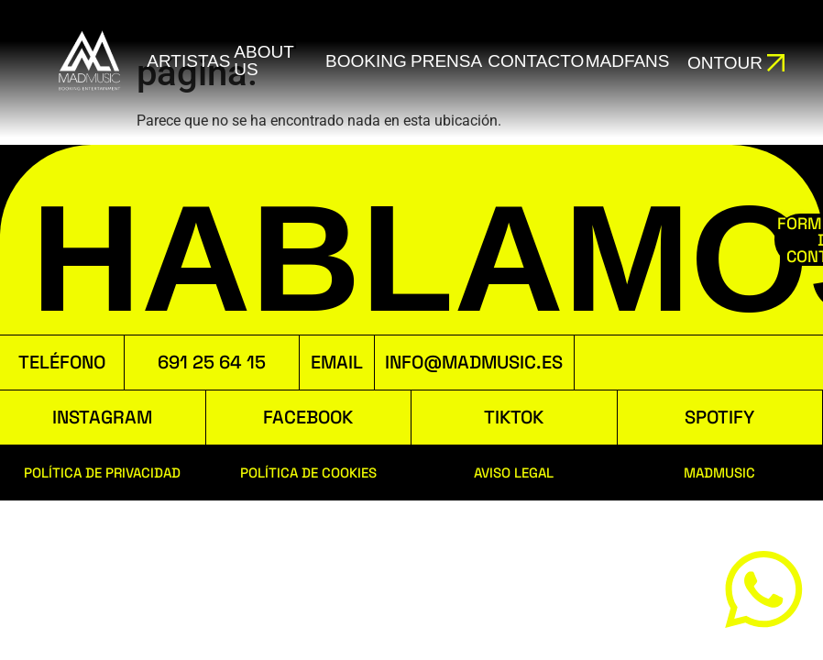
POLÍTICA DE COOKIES (308, 472)
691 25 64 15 (212, 362)
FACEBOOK (308, 417)
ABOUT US (263, 60)
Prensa (445, 61)
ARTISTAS (188, 61)
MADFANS (626, 61)
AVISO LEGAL (514, 472)
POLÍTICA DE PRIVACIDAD (102, 472)
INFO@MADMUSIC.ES (474, 362)
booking (365, 61)
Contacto (535, 61)
